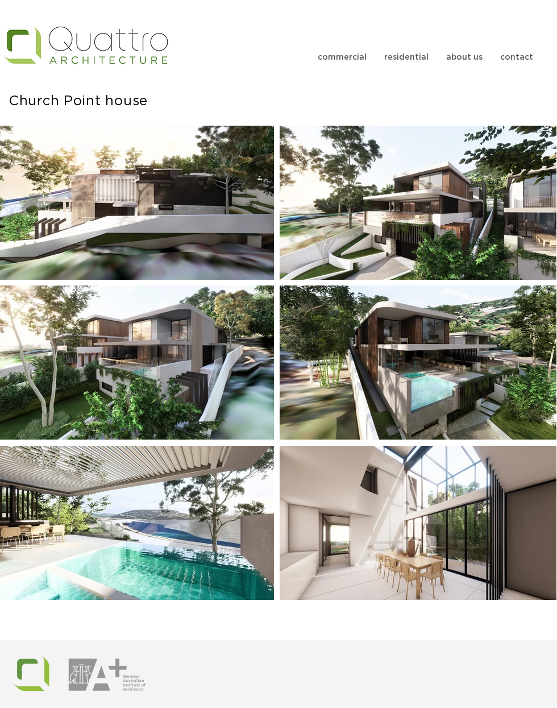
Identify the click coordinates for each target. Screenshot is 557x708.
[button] (342, 57)
